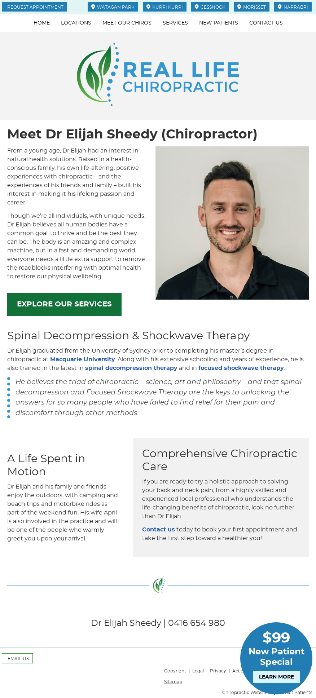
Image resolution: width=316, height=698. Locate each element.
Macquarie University (82, 359)
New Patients (218, 23)
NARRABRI (293, 6)
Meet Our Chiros (127, 23)
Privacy (218, 671)
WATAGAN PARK (113, 6)
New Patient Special (276, 656)
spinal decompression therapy (131, 368)
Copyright (175, 671)
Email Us (18, 659)
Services (175, 23)
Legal (198, 671)
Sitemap (173, 682)
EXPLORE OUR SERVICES (64, 304)
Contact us (158, 530)
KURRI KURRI (164, 6)
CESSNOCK (210, 6)
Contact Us (266, 23)
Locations (76, 23)
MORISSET (251, 6)
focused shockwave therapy (241, 368)
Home (42, 23)
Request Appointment (35, 7)
